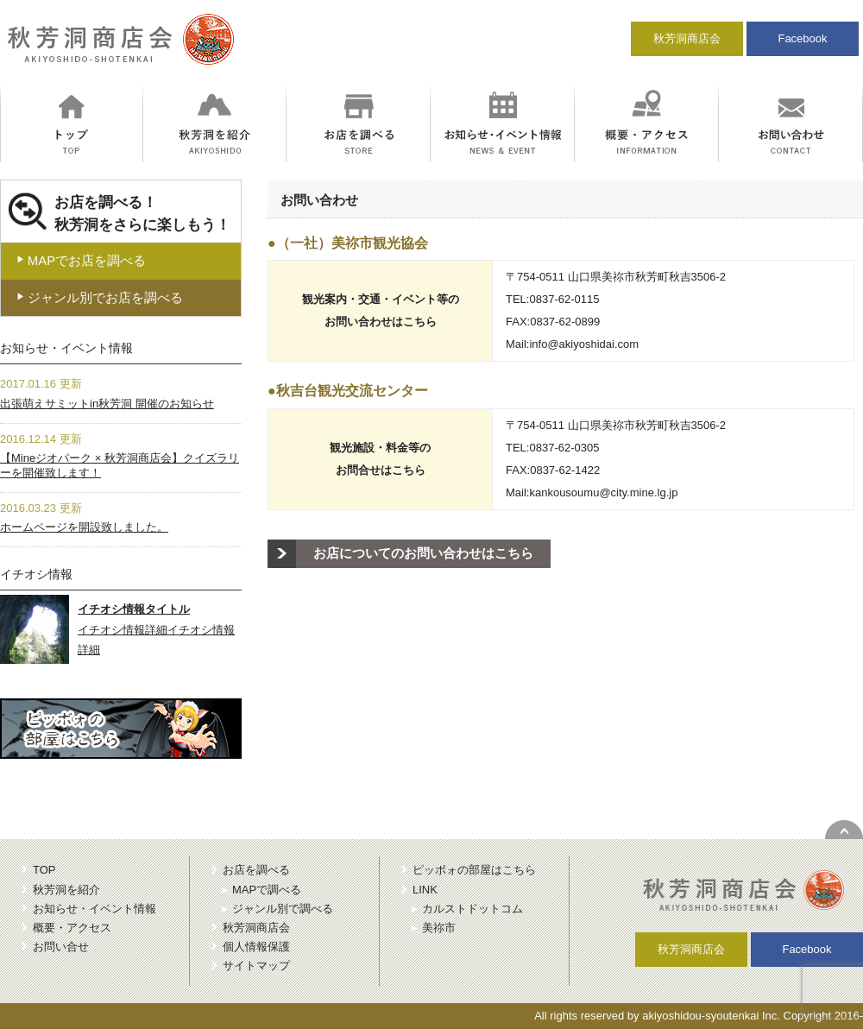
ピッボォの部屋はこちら (474, 869)
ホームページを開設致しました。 (84, 527)
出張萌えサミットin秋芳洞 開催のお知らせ (107, 403)
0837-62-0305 (564, 447)
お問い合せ (61, 946)
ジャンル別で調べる (282, 908)
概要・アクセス (72, 927)
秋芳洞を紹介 (66, 889)
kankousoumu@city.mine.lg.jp (603, 492)
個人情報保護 (256, 946)
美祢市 (439, 927)
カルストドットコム (472, 908)
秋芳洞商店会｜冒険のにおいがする (118, 46)
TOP (44, 869)
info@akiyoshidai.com (584, 344)
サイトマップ (256, 965)
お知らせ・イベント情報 (94, 908)
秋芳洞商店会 (687, 38)
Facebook (802, 38)
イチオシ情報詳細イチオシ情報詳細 (156, 629)
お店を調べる (256, 869)
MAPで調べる (266, 889)
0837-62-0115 (564, 299)
